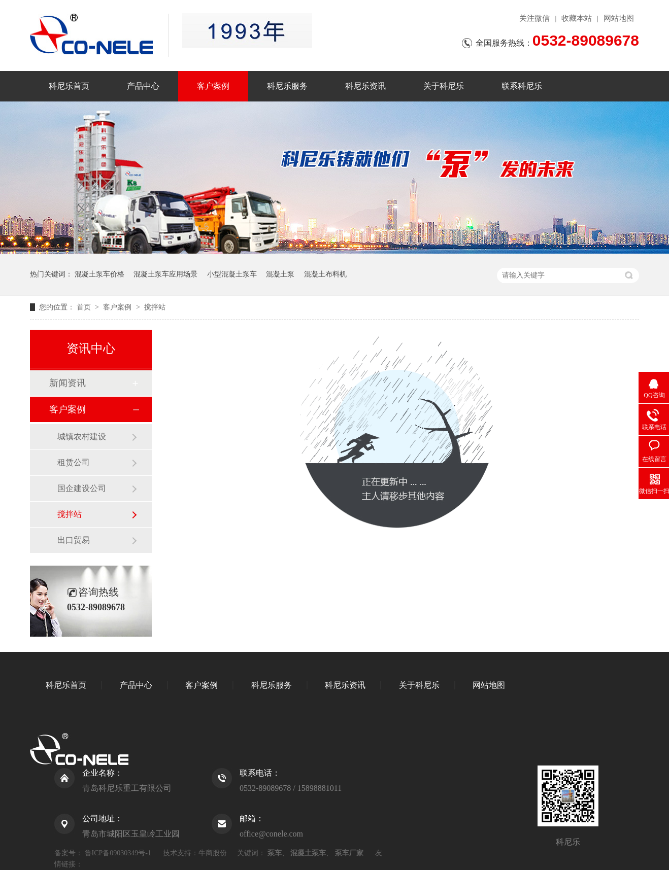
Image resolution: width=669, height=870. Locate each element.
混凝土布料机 (325, 274)
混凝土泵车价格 (99, 274)
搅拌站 (154, 307)
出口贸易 (73, 540)
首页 (85, 307)
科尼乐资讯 (365, 86)
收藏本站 (576, 18)
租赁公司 (73, 462)
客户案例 (213, 86)
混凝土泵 (280, 274)
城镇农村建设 (81, 436)
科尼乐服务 (287, 86)
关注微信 (534, 18)
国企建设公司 (81, 488)
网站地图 (619, 18)
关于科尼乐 (443, 86)
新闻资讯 (67, 383)
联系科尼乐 (521, 86)
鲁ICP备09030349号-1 (118, 853)
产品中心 (143, 86)
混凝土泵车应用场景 (165, 274)
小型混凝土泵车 (232, 274)
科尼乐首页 (69, 86)
